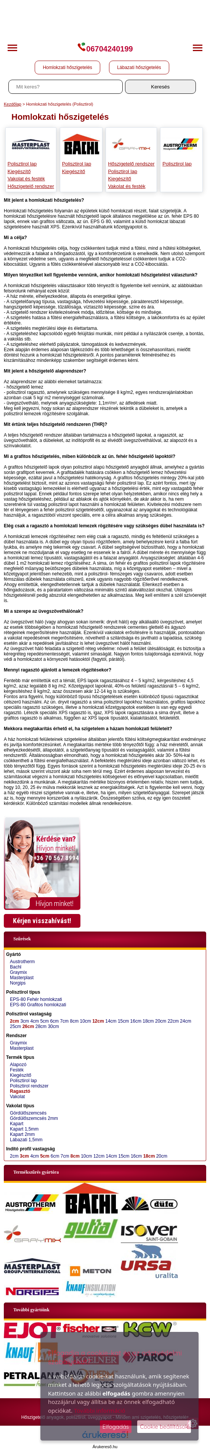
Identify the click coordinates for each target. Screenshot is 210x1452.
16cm (135, 1021)
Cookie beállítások (164, 1426)
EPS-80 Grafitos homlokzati (38, 1004)
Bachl (15, 967)
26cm (28, 1026)
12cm (98, 1021)
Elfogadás (116, 1426)
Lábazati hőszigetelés (139, 67)
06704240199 (105, 49)
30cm (53, 1026)
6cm (54, 1021)
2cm (14, 1021)
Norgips (18, 983)
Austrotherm (22, 961)
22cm (173, 1021)
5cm (44, 1021)
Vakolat (17, 1096)
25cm (15, 1026)
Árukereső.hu (105, 1446)
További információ (99, 1410)
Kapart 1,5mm (24, 1129)
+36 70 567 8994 (56, 858)
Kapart (16, 1123)
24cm (185, 1021)
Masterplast (22, 977)
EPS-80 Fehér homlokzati (36, 999)
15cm (123, 1021)
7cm (64, 1021)
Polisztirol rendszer (29, 1086)
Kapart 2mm (22, 1134)
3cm (24, 1021)
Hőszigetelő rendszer (31, 186)
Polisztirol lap (22, 164)
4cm (34, 1021)
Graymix (18, 972)
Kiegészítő (19, 171)
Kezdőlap (12, 104)
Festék (17, 1070)
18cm (148, 1021)
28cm (40, 1026)
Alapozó (18, 1064)
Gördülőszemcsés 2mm (34, 1118)
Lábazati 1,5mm (26, 1139)
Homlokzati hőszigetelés (67, 67)
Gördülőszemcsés (28, 1113)
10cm (85, 1021)
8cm (74, 1021)
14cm (110, 1021)
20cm (160, 1021)
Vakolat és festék (26, 179)
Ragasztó (20, 1091)
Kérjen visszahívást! (42, 921)
